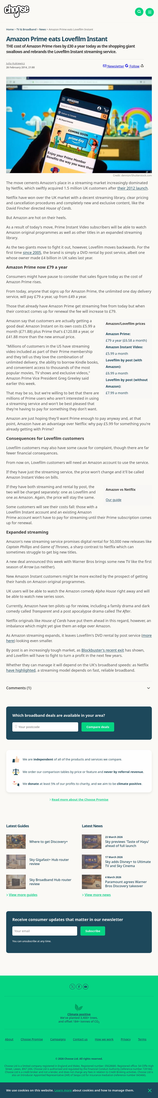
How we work (104, 1039)
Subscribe (92, 931)
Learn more (63, 1090)
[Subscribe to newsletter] (113, 66)
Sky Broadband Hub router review (50, 882)
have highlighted (20, 670)
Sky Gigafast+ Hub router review (49, 861)
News (42, 29)
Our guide (113, 500)
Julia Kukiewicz (15, 63)
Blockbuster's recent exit (102, 650)
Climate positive (79, 1014)
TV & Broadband (26, 29)
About (9, 1039)
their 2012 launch (132, 188)
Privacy (126, 1039)
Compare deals (97, 727)
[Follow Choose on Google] (132, 66)
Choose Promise (32, 1039)
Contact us (80, 1039)
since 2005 (32, 252)
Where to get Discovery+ (48, 841)
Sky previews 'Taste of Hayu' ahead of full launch (127, 843)
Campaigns (58, 1039)
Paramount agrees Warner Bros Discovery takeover (126, 884)
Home (10, 29)
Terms (142, 1039)
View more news (98, 895)
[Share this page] (142, 66)
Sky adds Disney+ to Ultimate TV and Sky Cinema (128, 863)
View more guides (23, 895)
